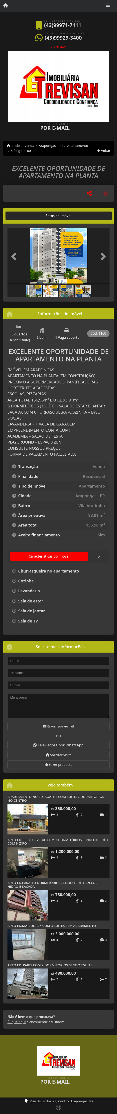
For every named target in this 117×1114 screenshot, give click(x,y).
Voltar (103, 150)
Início (13, 145)
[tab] (21, 216)
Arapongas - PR (51, 145)
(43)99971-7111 (62, 25)
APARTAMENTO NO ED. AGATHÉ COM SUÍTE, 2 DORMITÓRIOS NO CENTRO (55, 798)
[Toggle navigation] (108, 6)
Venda (29, 145)
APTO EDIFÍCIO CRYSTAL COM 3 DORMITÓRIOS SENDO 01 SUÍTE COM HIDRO (58, 842)
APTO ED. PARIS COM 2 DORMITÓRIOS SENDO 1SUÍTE (49, 965)
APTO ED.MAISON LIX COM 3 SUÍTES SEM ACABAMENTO (51, 925)
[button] (15, 256)
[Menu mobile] (5, 6)
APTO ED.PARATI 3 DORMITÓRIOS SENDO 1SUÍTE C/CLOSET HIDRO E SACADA (54, 884)
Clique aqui (16, 1022)
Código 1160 (21, 150)
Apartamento (77, 145)
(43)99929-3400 (63, 37)
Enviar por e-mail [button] (58, 726)
